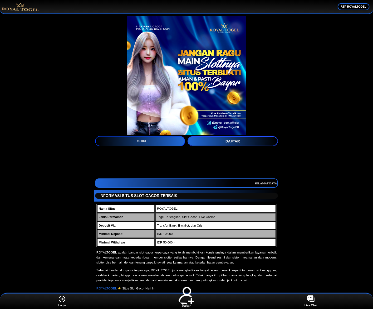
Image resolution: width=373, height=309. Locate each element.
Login (62, 301)
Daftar (186, 301)
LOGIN (140, 141)
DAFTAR (233, 141)
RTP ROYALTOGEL (353, 6)
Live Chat (310, 301)
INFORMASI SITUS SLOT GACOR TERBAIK (136, 196)
